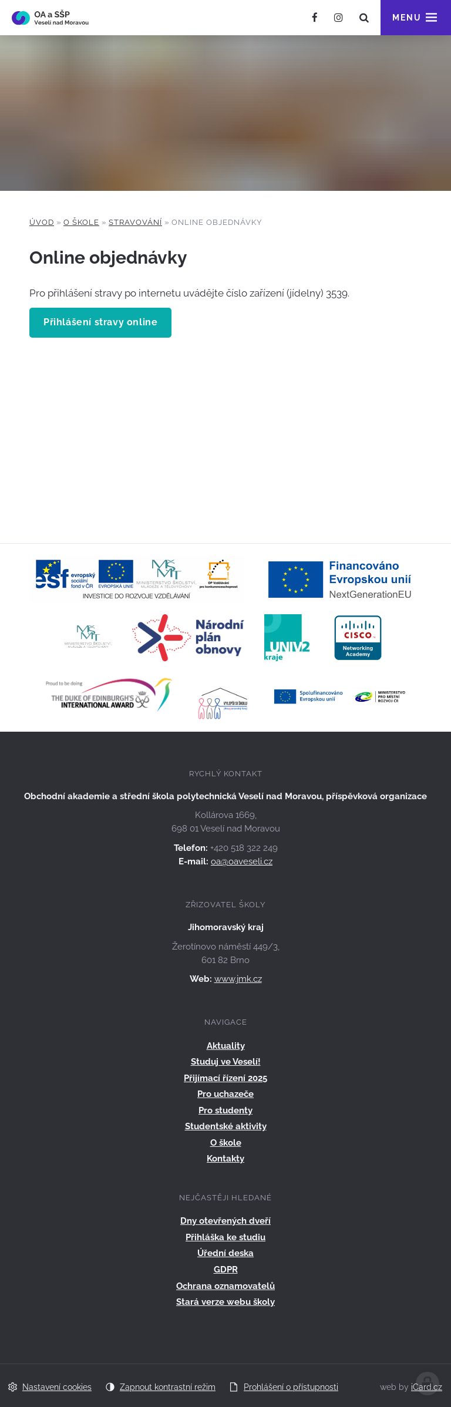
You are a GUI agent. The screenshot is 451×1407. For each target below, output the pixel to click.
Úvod (41, 222)
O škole (81, 222)
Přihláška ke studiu (225, 1237)
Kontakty (225, 1158)
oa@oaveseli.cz (241, 861)
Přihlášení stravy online (100, 322)
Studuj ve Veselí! (226, 1061)
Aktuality (226, 1046)
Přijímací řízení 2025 (225, 1078)
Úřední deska (225, 1253)
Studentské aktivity (226, 1126)
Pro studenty (225, 1110)
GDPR (226, 1269)
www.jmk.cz (238, 979)
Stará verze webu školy (225, 1302)
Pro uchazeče (225, 1094)
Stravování (135, 222)
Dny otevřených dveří (225, 1221)
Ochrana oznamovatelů (225, 1286)
